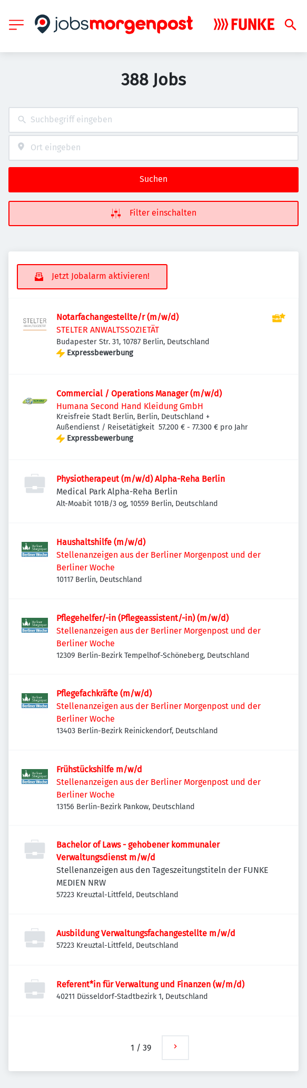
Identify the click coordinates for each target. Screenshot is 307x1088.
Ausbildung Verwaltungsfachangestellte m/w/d (145, 933)
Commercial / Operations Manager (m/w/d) (139, 393)
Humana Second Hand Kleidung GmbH (129, 406)
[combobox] (153, 120)
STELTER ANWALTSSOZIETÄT (107, 330)
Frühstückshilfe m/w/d (99, 769)
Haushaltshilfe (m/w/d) (100, 542)
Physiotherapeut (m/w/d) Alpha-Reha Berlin (140, 479)
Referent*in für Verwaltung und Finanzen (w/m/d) (150, 984)
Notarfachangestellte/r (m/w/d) (117, 317)
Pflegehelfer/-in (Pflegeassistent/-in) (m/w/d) (142, 618)
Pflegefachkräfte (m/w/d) (104, 693)
